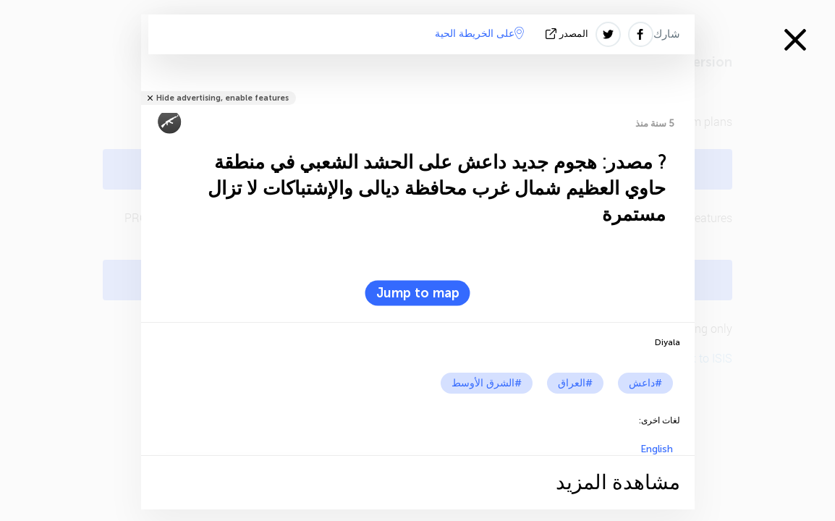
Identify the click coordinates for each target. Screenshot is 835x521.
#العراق (575, 383)
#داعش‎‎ (645, 383)
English (656, 449)
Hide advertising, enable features (222, 98)
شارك (666, 34)
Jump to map (417, 293)
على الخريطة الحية (479, 33)
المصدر (568, 33)
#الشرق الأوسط (487, 383)
